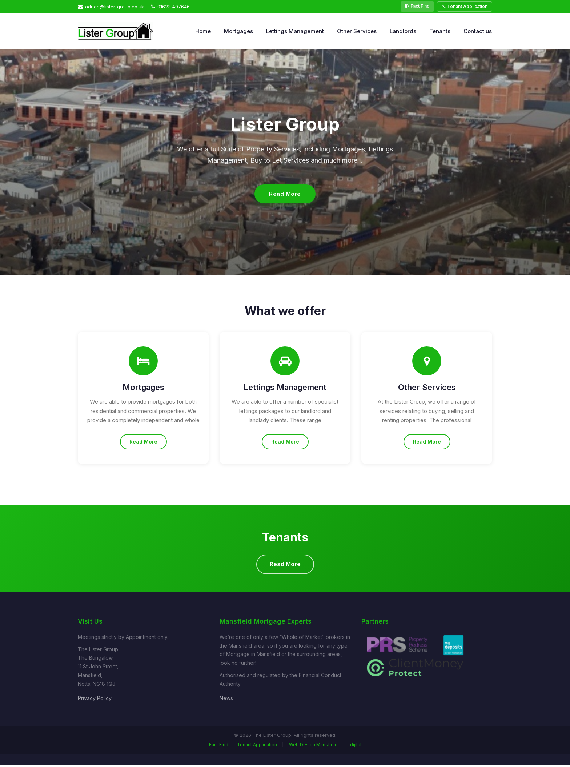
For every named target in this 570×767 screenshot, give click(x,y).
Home (203, 31)
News (226, 700)
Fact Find (417, 6)
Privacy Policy (95, 700)
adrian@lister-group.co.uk (111, 6)
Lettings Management (295, 31)
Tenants (439, 31)
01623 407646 (170, 6)
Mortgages (238, 31)
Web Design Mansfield (313, 747)
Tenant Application (464, 6)
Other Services (357, 31)
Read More (285, 193)
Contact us (477, 31)
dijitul (355, 747)
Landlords (403, 31)
